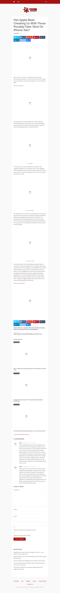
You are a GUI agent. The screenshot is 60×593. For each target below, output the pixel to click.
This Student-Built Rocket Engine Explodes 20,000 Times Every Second (29, 431)
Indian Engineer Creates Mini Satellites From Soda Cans (28, 334)
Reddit (31, 163)
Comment (17, 490)
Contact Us (30, 584)
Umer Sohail (16, 33)
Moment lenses (27, 277)
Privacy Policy (42, 581)
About (34, 581)
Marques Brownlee (34, 264)
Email (15, 516)
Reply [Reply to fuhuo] (34, 443)
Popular (28, 581)
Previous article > (25, 434)
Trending (16, 581)
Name (16, 509)
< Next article (17, 434)
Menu (17, 2)
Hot (22, 581)
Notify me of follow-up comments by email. (25, 530)
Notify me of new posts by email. (22, 535)
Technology (16, 342)
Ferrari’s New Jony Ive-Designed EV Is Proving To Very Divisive (29, 560)
